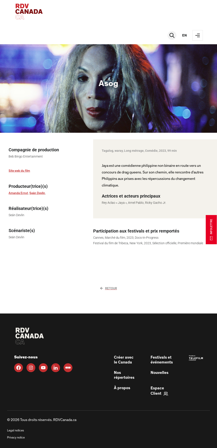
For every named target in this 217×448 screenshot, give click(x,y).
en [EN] (184, 35)
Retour (108, 288)
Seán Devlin (37, 193)
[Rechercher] (172, 35)
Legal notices (15, 430)
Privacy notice (16, 437)
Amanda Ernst (18, 193)
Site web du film (19, 170)
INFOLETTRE (211, 229)
